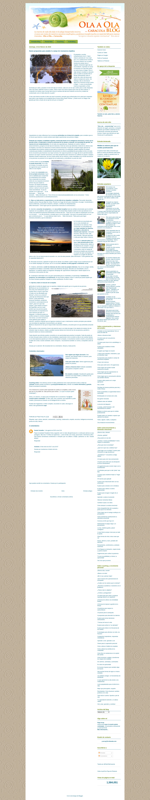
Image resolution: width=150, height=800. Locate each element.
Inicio (63, 491)
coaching (58, 419)
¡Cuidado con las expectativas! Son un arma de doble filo (113, 298)
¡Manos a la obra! (102, 573)
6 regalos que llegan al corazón (106, 351)
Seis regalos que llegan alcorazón (75, 354)
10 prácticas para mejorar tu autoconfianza (105, 609)
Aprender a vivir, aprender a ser (106, 640)
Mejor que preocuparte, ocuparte (106, 688)
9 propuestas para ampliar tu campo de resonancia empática (108, 358)
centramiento (51, 419)
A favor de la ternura (103, 362)
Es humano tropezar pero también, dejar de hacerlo (113, 258)
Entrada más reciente (37, 491)
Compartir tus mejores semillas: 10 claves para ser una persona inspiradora (112, 204)
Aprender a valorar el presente (105, 497)
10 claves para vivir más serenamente (107, 459)
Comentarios (103, 756)
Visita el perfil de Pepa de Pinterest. (107, 771)
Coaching (60, 42)
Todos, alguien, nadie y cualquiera (106, 419)
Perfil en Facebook (102, 58)
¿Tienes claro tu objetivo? (104, 590)
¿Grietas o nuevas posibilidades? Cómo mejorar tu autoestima (108, 441)
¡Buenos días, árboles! (103, 432)
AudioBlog (72, 42)
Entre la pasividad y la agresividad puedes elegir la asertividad (113, 272)
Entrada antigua (87, 491)
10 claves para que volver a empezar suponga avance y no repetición (107, 596)
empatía (72, 419)
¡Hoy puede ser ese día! (104, 438)
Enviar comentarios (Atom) (65, 497)
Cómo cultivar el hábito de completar (107, 646)
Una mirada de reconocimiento (105, 422)
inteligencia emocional (86, 419)
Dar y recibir (100, 384)
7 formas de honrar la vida (104, 622)
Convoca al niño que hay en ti (105, 521)
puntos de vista (33, 421)
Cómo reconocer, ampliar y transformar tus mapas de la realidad (108, 658)
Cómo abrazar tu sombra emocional (107, 505)
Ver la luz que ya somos (104, 560)
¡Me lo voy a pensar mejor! (104, 576)
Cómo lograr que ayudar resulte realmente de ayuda (106, 368)
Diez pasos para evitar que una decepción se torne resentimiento (113, 218)
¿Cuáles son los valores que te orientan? (108, 583)
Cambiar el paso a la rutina (104, 502)
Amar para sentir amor (72, 361)
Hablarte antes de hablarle (104, 401)
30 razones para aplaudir (104, 479)
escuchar (77, 419)
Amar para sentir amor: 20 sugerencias (108, 365)
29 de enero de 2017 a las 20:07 (49, 446)
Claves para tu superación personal (107, 643)
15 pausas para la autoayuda (105, 612)
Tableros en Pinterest (103, 61)
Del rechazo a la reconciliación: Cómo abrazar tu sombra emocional (112, 189)
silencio (40, 421)
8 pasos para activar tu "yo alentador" (107, 625)
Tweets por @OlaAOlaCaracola (106, 764)
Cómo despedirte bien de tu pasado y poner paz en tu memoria (113, 232)
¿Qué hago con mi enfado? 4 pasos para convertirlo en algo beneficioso (108, 451)
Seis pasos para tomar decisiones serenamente (112, 311)
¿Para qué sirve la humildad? (105, 445)
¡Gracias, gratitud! (111, 285)
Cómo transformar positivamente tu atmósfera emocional (107, 517)
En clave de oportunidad (104, 664)
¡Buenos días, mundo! (103, 570)
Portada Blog (35, 42)
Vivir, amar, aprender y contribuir (106, 704)
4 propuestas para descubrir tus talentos (108, 615)
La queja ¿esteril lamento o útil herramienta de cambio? (105, 407)
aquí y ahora (38, 419)
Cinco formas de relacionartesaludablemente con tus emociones (66, 195)
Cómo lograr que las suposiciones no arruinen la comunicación (107, 372)
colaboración (65, 419)
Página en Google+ (102, 55)
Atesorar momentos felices (104, 500)
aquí (45, 405)
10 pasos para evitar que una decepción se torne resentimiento (108, 462)
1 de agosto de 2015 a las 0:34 (53, 430)
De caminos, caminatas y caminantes (107, 661)
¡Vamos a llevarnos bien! (72, 367)
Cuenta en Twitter (102, 52)
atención (45, 419)
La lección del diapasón (103, 404)
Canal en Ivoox (101, 50)
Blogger (81, 796)
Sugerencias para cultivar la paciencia (107, 553)
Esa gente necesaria (103, 398)
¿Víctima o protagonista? (104, 593)
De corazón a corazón (71, 374)
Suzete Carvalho (39, 430)
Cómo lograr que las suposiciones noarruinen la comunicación (57, 205)
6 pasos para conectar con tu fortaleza (108, 486)
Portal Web (48, 42)
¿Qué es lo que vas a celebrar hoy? (107, 448)
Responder (37, 441)
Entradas (102, 753)
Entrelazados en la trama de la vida (107, 396)
